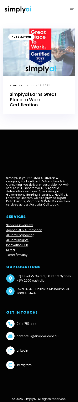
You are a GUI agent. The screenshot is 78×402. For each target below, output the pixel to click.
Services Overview (19, 225)
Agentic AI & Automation (24, 230)
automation (21, 36)
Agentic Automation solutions (32, 189)
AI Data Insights (17, 240)
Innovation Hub (17, 245)
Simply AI (17, 85)
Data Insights (15, 201)
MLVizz (10, 250)
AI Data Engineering (20, 235)
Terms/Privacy (16, 254)
